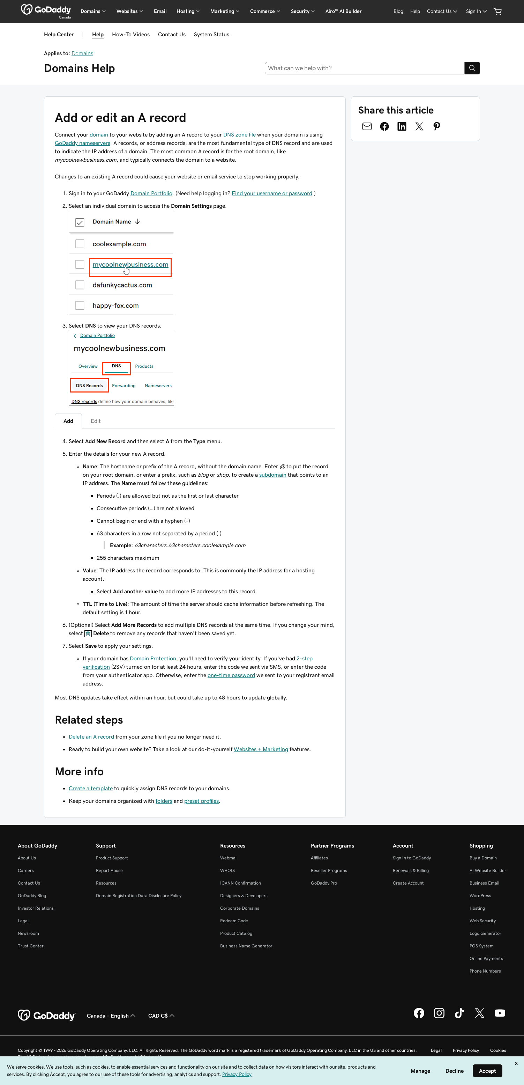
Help (98, 34)
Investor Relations (36, 908)
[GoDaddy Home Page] (47, 1015)
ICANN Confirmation (240, 883)
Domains (82, 53)
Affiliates (319, 858)
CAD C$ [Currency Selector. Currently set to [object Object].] (162, 1015)
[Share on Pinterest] (437, 126)
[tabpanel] (195, 562)
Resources (106, 883)
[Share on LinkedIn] (402, 126)
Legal (23, 920)
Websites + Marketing (261, 749)
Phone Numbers (485, 971)
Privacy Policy (466, 1050)
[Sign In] (477, 11)
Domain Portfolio (151, 193)
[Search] (472, 68)
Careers (26, 870)
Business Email (484, 883)
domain (99, 134)
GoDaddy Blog (32, 895)
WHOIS (227, 870)
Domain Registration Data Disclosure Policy (138, 895)
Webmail (229, 858)
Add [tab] (68, 421)
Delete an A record (91, 736)
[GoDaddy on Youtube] (500, 1017)
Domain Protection (153, 658)
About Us (27, 858)
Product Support (112, 858)
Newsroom (28, 933)
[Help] (415, 11)
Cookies (498, 1050)
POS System (482, 946)
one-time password (231, 675)
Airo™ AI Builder (343, 11)
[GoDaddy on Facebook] (419, 1017)
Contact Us (172, 34)
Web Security (483, 920)
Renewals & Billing (411, 870)
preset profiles (201, 801)
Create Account (408, 883)
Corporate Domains (239, 908)
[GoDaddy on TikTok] (459, 1017)
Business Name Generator (246, 946)
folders (164, 801)
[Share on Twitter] (419, 126)
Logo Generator (485, 933)
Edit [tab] (96, 421)
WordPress (480, 895)
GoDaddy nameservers (82, 143)
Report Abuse (109, 870)
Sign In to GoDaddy (412, 858)
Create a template (91, 788)
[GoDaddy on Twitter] (479, 1017)
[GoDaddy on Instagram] (439, 1017)
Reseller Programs (329, 870)
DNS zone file (239, 134)
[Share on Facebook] (384, 126)
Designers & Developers (244, 895)
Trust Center (31, 946)
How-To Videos (131, 34)
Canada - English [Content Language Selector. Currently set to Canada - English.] (112, 1015)
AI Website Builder (488, 870)
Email (160, 11)
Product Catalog (236, 933)
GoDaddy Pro (324, 883)
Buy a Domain (483, 858)
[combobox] (365, 68)
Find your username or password (272, 193)
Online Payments (486, 958)
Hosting (477, 908)
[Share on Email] (367, 126)
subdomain (272, 474)
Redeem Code (234, 920)
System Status (211, 34)
